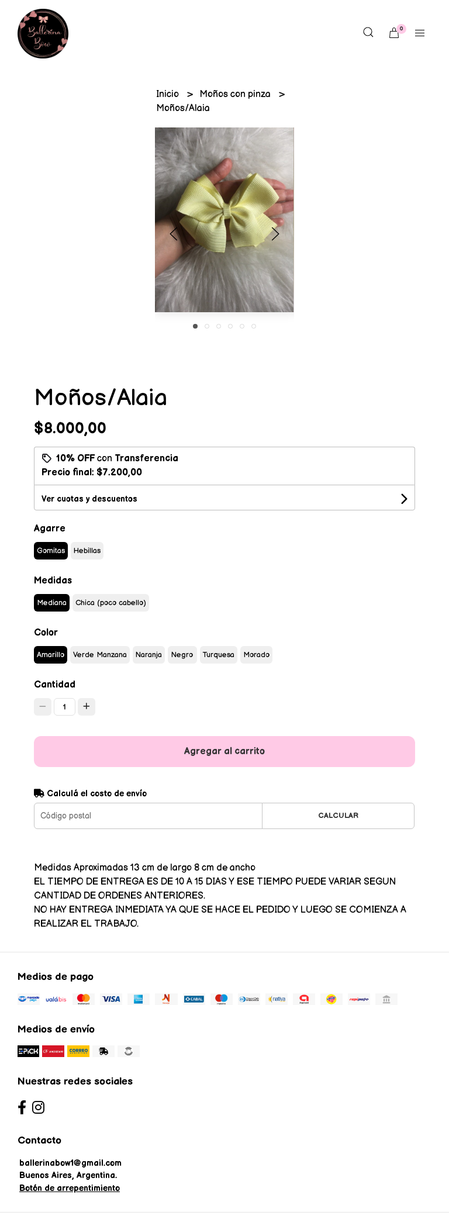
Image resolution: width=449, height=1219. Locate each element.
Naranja (149, 654)
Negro (182, 654)
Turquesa (218, 654)
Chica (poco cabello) (110, 602)
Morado (256, 654)
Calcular (338, 815)
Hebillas (87, 550)
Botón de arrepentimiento (69, 1188)
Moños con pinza (236, 94)
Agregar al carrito (224, 751)
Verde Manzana (100, 654)
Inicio (168, 94)
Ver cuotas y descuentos (89, 499)
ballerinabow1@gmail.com (70, 1163)
